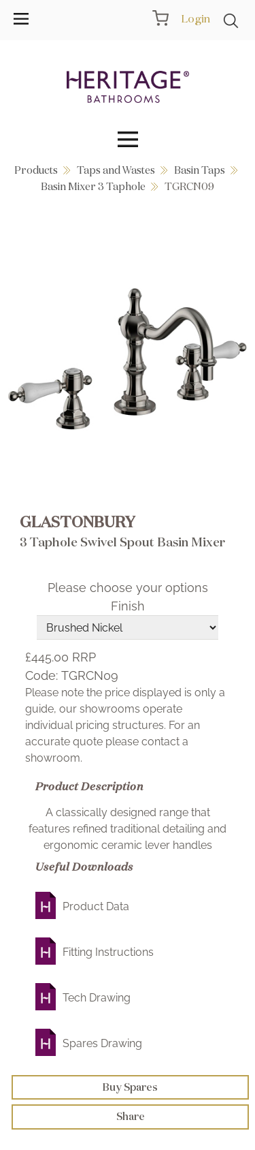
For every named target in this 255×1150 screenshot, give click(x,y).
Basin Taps (199, 170)
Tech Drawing (97, 997)
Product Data (96, 906)
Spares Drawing (102, 1043)
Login (195, 18)
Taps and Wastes (116, 170)
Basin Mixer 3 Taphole (93, 186)
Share (130, 1116)
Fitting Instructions (108, 952)
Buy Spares (130, 1087)
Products (36, 170)
